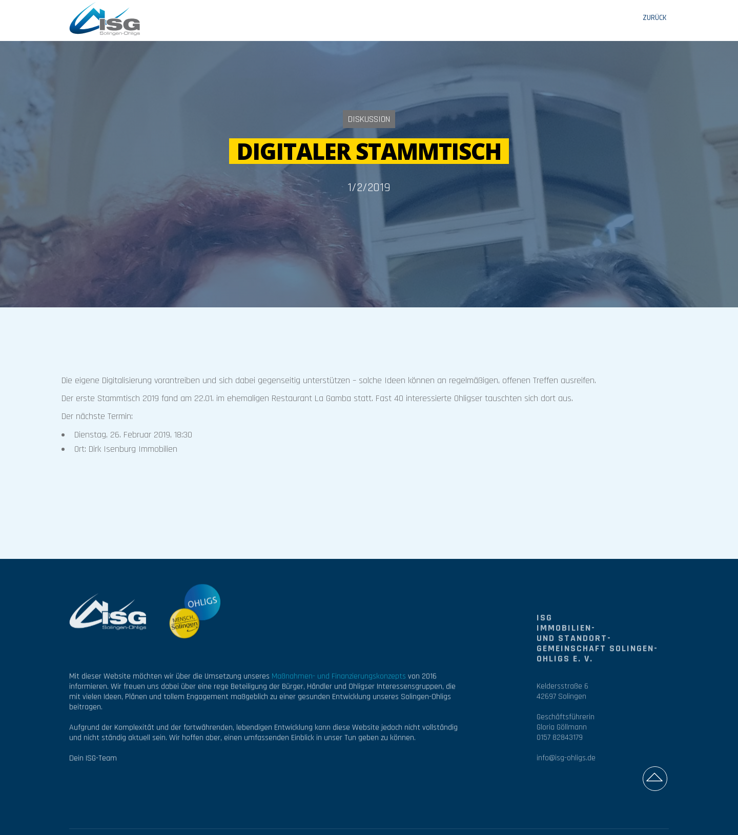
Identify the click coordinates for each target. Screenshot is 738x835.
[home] (105, 18)
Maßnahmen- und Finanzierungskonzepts (339, 680)
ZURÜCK (654, 18)
